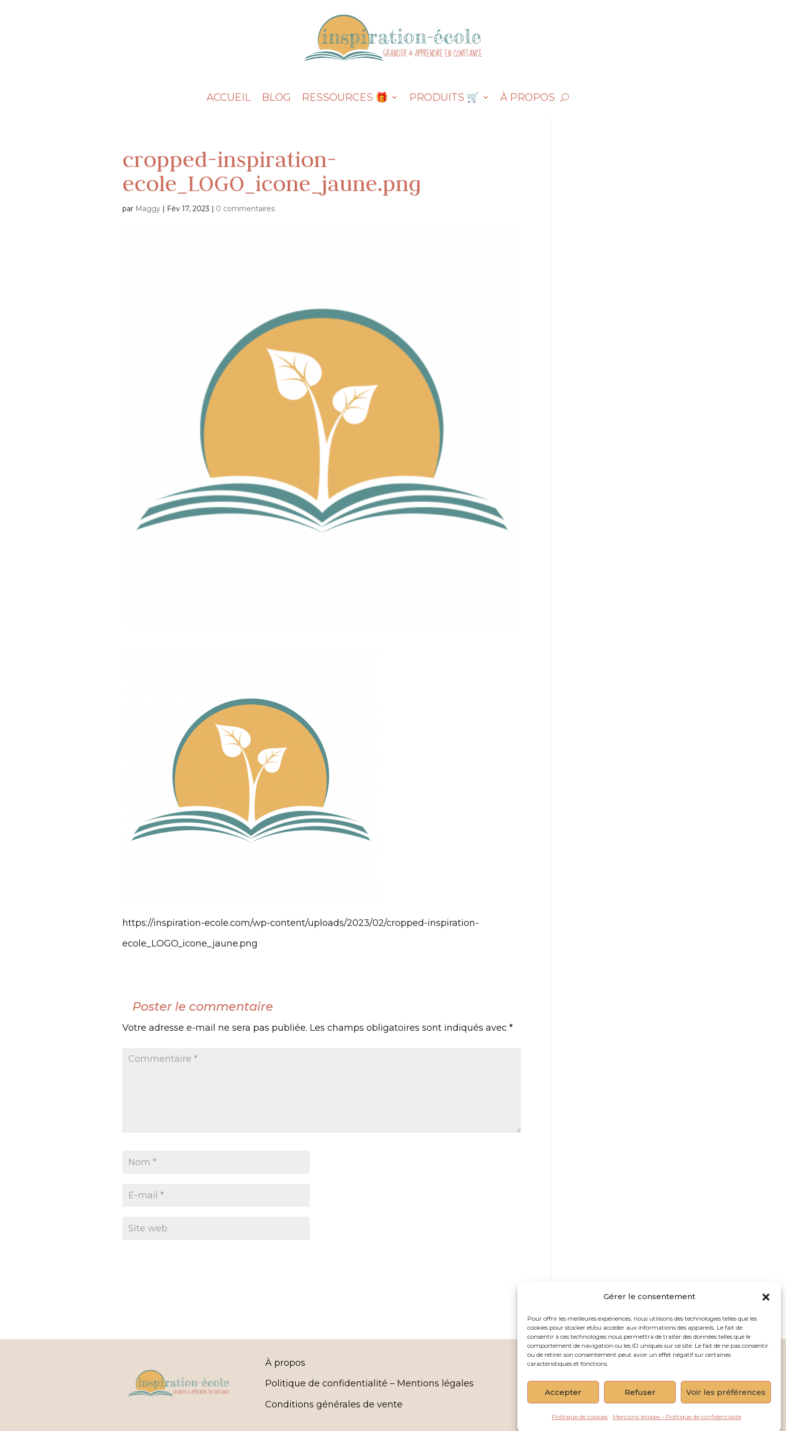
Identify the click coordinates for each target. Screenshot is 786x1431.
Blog (276, 98)
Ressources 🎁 (345, 98)
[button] (766, 1316)
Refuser (640, 1411)
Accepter (563, 1411)
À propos (527, 98)
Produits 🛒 (444, 98)
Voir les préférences (725, 1411)
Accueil (229, 98)
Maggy (147, 208)
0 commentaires (245, 208)
